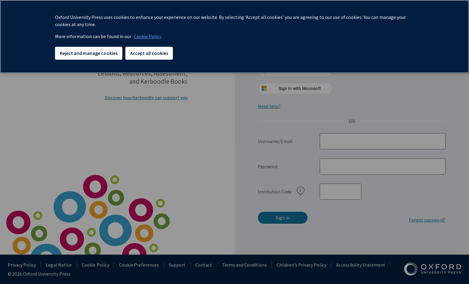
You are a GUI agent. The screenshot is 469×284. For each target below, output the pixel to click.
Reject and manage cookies (89, 53)
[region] (234, 36)
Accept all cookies (149, 53)
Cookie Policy (147, 36)
